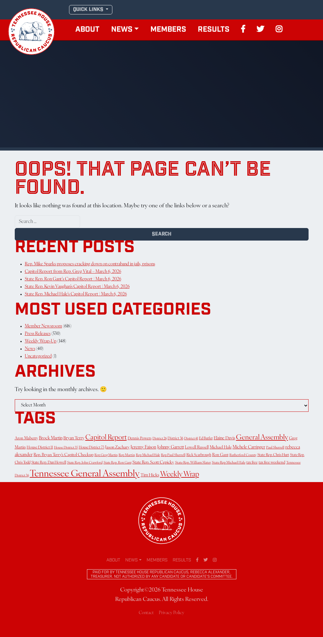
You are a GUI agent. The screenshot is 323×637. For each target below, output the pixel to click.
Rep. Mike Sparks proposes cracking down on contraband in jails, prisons (90, 264)
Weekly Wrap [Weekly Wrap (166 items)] (179, 474)
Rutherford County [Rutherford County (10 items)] (242, 455)
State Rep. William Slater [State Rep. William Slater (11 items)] (193, 462)
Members (168, 30)
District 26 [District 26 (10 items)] (160, 438)
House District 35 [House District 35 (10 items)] (66, 447)
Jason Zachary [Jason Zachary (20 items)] (117, 447)
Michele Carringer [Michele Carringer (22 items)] (249, 447)
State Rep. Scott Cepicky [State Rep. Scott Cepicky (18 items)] (153, 462)
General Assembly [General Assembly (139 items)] (262, 437)
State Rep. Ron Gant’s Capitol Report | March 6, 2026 (73, 279)
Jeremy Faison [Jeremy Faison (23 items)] (143, 447)
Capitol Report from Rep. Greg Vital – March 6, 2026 (73, 271)
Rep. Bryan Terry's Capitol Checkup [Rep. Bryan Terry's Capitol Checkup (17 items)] (64, 455)
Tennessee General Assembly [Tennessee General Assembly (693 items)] (85, 474)
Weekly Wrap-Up (41, 341)
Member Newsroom (43, 326)
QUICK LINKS (89, 9)
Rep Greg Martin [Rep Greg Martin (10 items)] (106, 455)
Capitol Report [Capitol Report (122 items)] (106, 437)
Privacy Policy (171, 613)
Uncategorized (38, 356)
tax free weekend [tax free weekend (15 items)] (272, 462)
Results (213, 30)
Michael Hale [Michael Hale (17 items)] (221, 447)
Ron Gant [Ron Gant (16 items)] (220, 455)
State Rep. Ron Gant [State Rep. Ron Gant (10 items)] (118, 462)
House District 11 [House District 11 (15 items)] (40, 447)
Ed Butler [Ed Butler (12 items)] (206, 438)
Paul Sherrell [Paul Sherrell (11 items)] (275, 447)
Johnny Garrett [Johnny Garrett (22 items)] (170, 447)
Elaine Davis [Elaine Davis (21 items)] (224, 438)
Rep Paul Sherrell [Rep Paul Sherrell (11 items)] (173, 455)
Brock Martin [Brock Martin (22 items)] (50, 438)
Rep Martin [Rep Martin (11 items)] (127, 455)
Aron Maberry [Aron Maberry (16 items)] (26, 438)
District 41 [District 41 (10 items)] (191, 438)
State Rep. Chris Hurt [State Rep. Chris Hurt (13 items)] (273, 455)
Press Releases (38, 334)
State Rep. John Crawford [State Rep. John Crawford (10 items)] (85, 462)
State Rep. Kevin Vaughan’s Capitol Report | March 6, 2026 (77, 286)
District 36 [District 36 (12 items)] (175, 438)
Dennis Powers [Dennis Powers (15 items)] (140, 438)
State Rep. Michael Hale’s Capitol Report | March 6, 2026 (76, 294)
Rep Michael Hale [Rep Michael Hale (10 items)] (148, 455)
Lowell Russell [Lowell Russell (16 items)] (197, 447)
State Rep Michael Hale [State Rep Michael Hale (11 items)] (228, 462)
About (87, 30)
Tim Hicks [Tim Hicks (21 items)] (150, 475)
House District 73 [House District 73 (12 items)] (91, 447)
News (121, 30)
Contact (146, 613)
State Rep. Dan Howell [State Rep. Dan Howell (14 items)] (48, 462)
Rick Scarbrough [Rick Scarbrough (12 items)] (198, 455)
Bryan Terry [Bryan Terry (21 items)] (73, 438)
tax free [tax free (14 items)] (252, 462)
